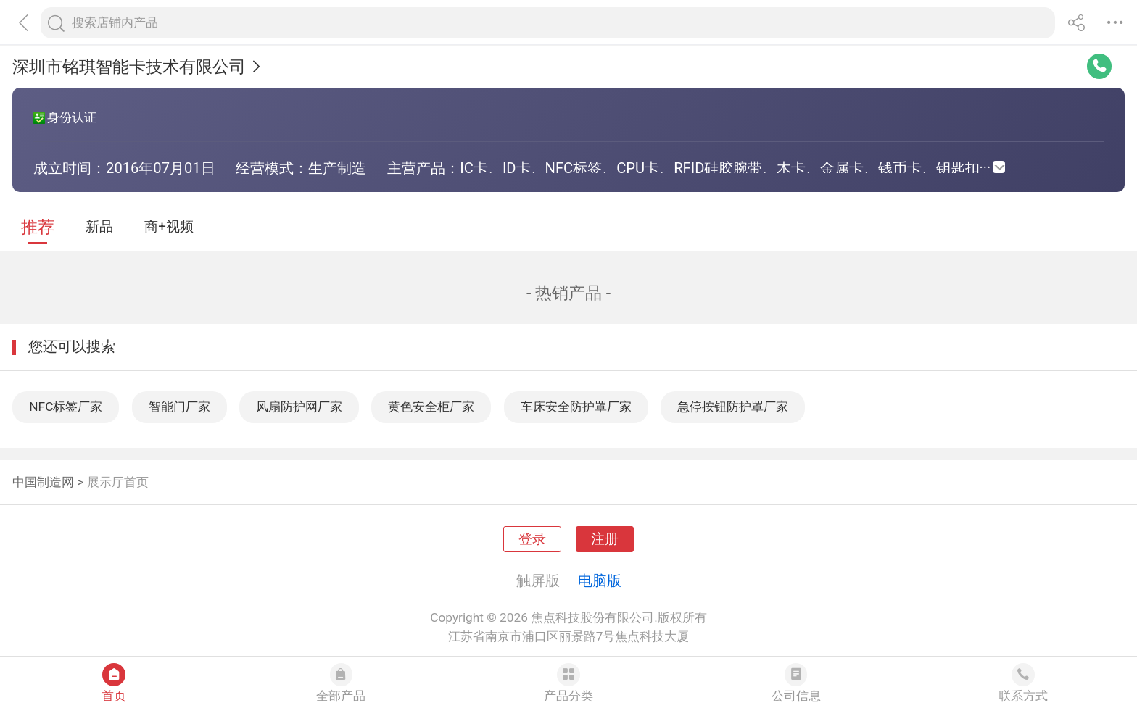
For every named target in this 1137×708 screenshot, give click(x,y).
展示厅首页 (118, 482)
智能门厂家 (179, 406)
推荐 (37, 227)
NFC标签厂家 (65, 406)
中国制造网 (43, 482)
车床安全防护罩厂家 (576, 406)
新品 (99, 227)
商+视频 (169, 227)
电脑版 (599, 580)
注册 (605, 539)
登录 (532, 539)
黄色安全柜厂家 (431, 406)
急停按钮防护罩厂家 (732, 406)
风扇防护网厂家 (299, 406)
